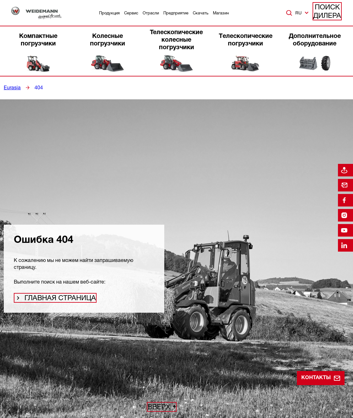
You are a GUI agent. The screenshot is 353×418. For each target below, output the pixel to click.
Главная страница (52, 300)
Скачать (200, 12)
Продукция (109, 12)
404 (36, 87)
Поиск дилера (328, 13)
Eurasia (11, 87)
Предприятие (175, 12)
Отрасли (151, 12)
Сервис (131, 12)
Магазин (221, 12)
